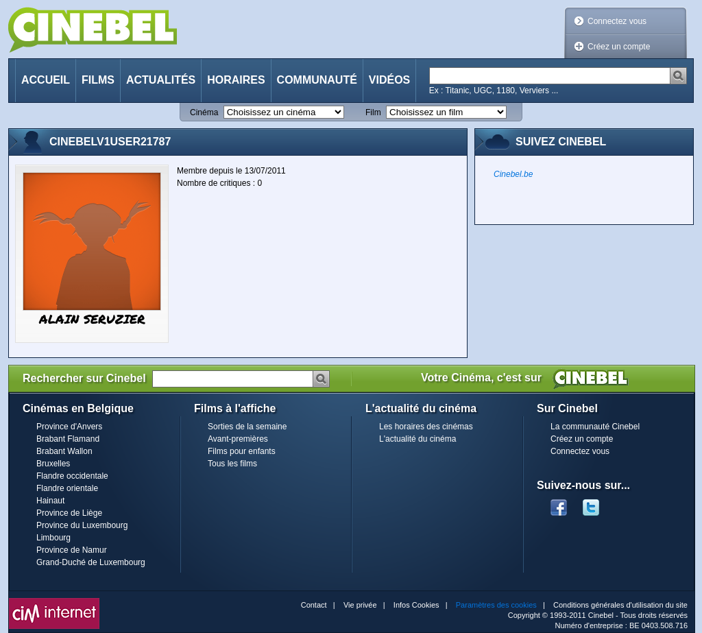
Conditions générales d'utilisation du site (620, 605)
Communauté (317, 80)
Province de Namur (71, 550)
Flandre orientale (67, 488)
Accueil (45, 80)
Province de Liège (69, 513)
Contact (314, 605)
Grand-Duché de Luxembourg (90, 562)
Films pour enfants (242, 451)
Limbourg (53, 537)
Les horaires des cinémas (426, 426)
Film (373, 112)
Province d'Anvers (69, 426)
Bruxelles (53, 463)
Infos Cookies (416, 605)
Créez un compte (619, 46)
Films (98, 80)
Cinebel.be (513, 174)
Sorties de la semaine (247, 426)
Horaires (236, 80)
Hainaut (50, 500)
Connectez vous (617, 21)
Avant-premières (238, 439)
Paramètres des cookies (496, 605)
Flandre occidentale (72, 476)
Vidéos (389, 80)
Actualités (160, 80)
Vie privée (360, 605)
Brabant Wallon (64, 451)
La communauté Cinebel (595, 426)
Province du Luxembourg (82, 525)
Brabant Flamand (67, 439)
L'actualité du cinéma (417, 439)
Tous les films (232, 463)
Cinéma (204, 112)
